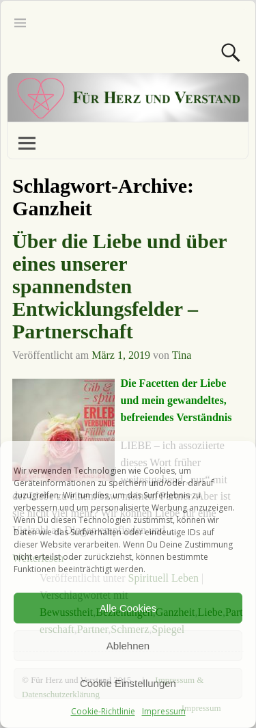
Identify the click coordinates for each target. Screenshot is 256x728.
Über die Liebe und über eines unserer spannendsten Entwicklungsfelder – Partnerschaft (119, 286)
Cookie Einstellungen (128, 683)
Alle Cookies (128, 608)
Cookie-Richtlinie (103, 711)
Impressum (164, 711)
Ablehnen (128, 645)
